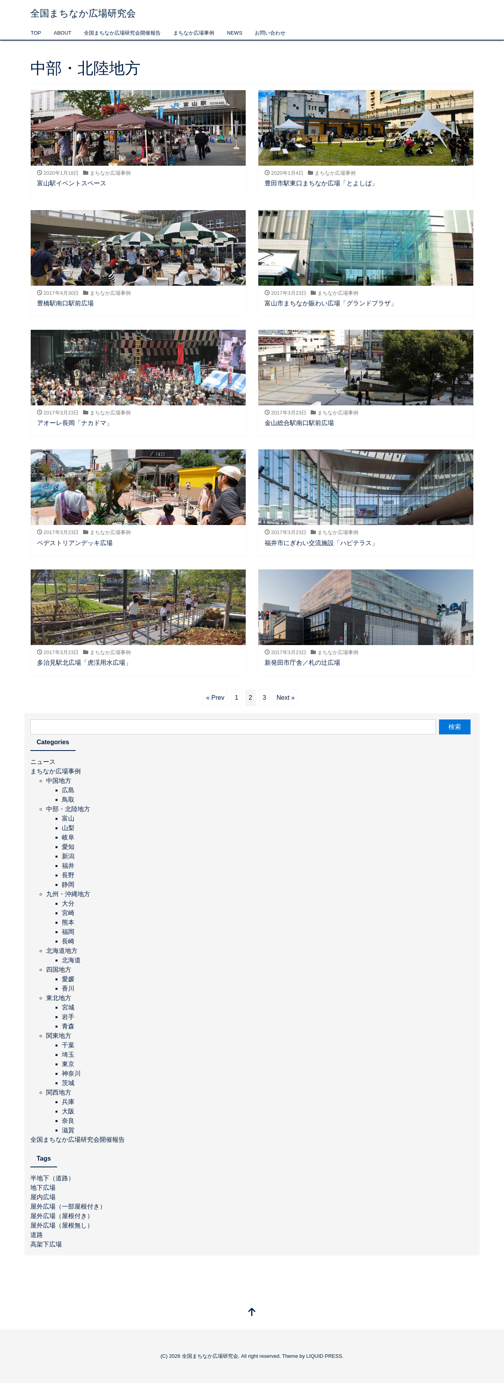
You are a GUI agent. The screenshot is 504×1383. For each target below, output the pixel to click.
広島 (68, 790)
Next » (285, 697)
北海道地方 (62, 950)
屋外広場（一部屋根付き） (68, 1206)
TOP (36, 33)
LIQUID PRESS (324, 1356)
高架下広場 (46, 1244)
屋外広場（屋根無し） (61, 1225)
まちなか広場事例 (193, 33)
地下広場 (43, 1187)
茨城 (68, 1083)
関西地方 (58, 1092)
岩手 (68, 1016)
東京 (68, 1064)
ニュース (43, 761)
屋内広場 (43, 1197)
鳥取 (68, 799)
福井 (68, 865)
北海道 (71, 960)
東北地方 (58, 998)
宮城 (68, 1007)
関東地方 (58, 1035)
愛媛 (68, 979)
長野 (68, 875)
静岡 (68, 884)
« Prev (215, 697)
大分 (68, 903)
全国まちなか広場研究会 (83, 13)
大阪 (68, 1111)
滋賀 (68, 1130)
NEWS (234, 33)
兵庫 (68, 1101)
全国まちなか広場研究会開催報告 (122, 33)
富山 (68, 818)
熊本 (68, 922)
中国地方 (58, 780)
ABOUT (63, 33)
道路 (36, 1234)
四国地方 (58, 969)
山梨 (68, 828)
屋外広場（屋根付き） (61, 1216)
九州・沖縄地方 (68, 894)
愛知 (68, 846)
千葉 (68, 1045)
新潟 (68, 856)
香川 (68, 988)
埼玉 (68, 1054)
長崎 (68, 941)
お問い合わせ (270, 33)
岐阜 (68, 837)
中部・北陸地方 (68, 809)
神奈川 (71, 1073)
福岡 (68, 931)
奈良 (68, 1120)
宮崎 (68, 913)
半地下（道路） (52, 1178)
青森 (68, 1026)
